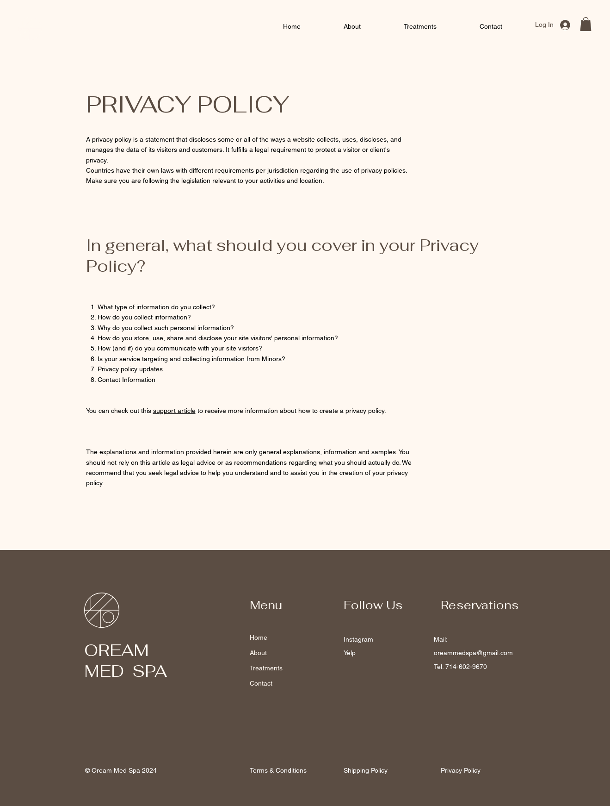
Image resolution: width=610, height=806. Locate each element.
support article (174, 410)
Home (258, 637)
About (258, 652)
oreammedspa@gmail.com (473, 652)
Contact (261, 683)
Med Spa (60, 34)
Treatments (266, 668)
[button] (586, 24)
